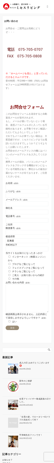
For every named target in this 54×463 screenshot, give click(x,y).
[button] (47, 6)
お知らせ (7, 460)
